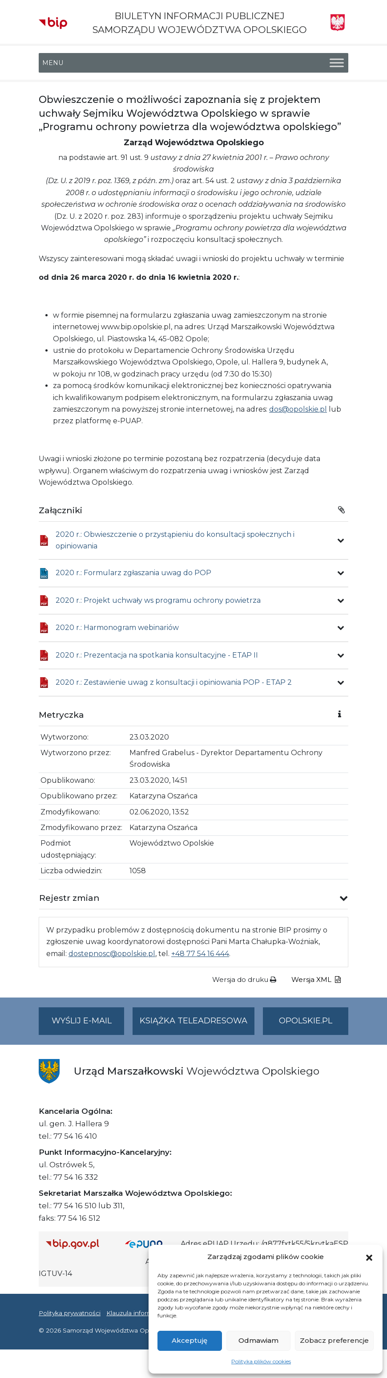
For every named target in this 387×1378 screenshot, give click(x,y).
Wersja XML (316, 979)
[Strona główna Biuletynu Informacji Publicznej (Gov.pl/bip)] (78, 1243)
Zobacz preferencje (334, 1340)
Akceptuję (189, 1340)
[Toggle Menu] (337, 63)
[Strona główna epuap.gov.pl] (149, 1243)
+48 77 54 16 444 (200, 953)
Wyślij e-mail (88, 1024)
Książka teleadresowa (193, 1021)
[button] (369, 1256)
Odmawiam (258, 1340)
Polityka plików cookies (261, 1361)
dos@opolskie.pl (298, 409)
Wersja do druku (244, 979)
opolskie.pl (305, 1021)
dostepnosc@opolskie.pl (112, 953)
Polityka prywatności (70, 1313)
